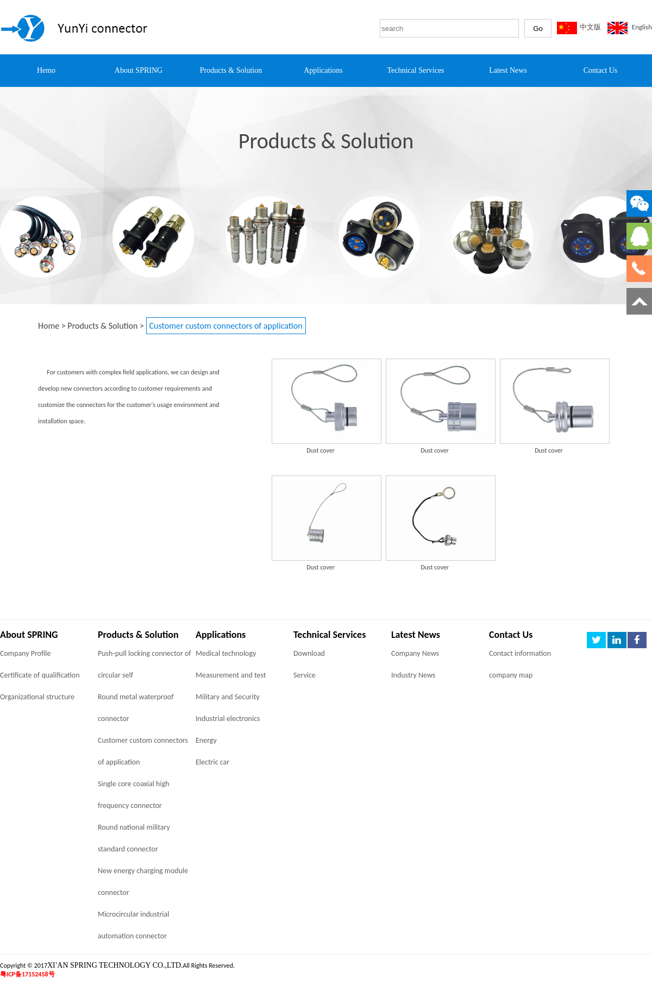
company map (510, 675)
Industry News (413, 675)
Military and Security (228, 696)
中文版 (590, 27)
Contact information (520, 653)
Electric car (212, 762)
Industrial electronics (228, 718)
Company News (415, 653)
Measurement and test (231, 675)
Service (304, 675)
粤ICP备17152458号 (27, 974)
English (642, 27)
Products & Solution (102, 326)
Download (309, 653)
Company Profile (25, 653)
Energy (206, 740)
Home (48, 326)
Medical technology (226, 653)
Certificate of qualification (40, 675)
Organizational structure (37, 696)
